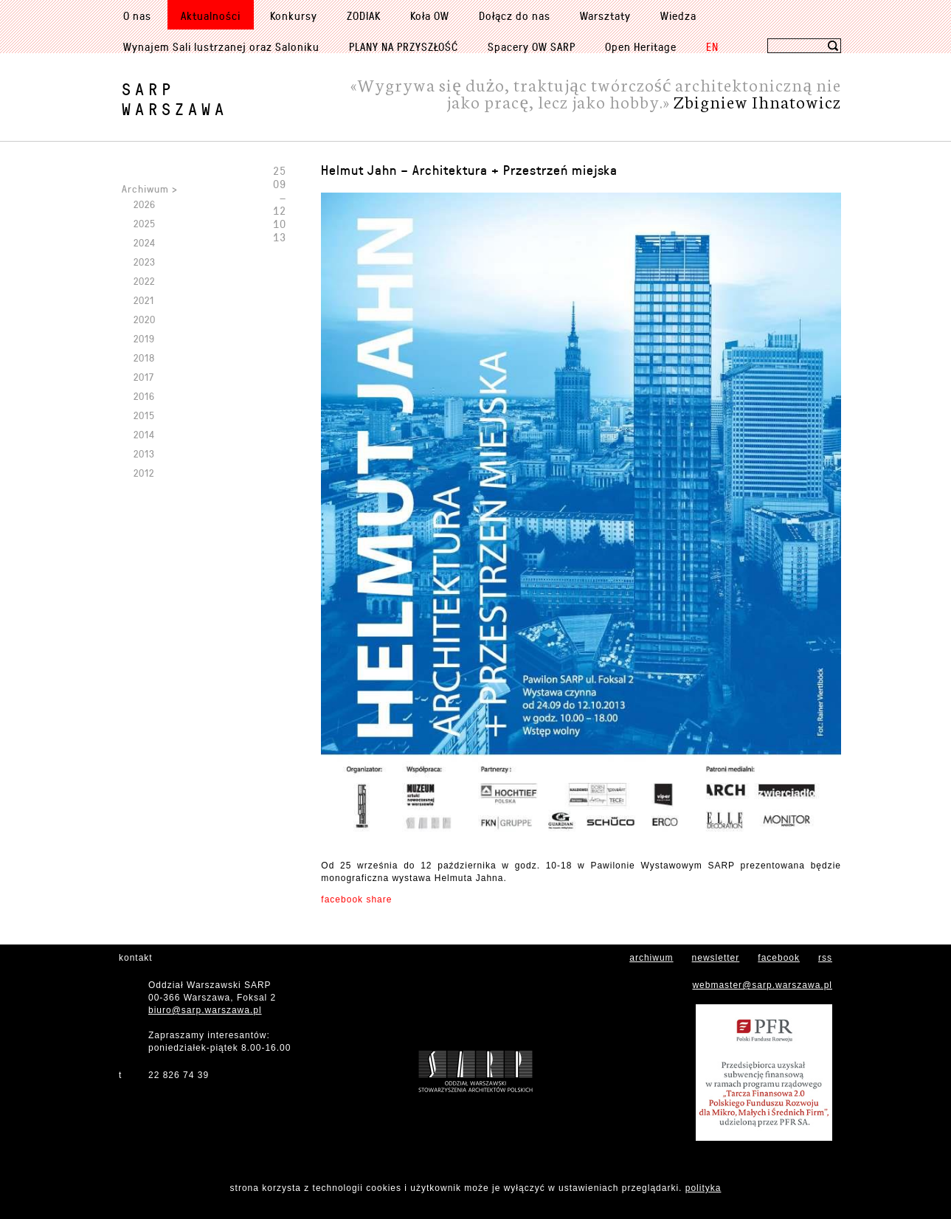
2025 (145, 223)
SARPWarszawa (175, 99)
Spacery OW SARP (531, 46)
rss (825, 958)
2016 (144, 396)
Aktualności (211, 15)
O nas (137, 15)
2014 (144, 434)
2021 (144, 300)
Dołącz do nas (514, 15)
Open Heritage (641, 46)
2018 (144, 357)
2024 (145, 242)
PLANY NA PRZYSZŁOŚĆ (403, 46)
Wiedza (678, 15)
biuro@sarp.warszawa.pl (205, 1010)
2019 (144, 338)
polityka (703, 1188)
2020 (145, 319)
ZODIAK (364, 15)
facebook (779, 958)
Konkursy (293, 15)
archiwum (651, 958)
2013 (144, 453)
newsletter (716, 958)
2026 (145, 204)
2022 (144, 281)
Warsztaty (605, 15)
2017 (144, 377)
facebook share (356, 899)
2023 (145, 262)
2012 (144, 473)
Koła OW (429, 15)
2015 (144, 415)
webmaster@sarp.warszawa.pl (762, 985)
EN (712, 46)
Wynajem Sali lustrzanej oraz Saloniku (221, 46)
